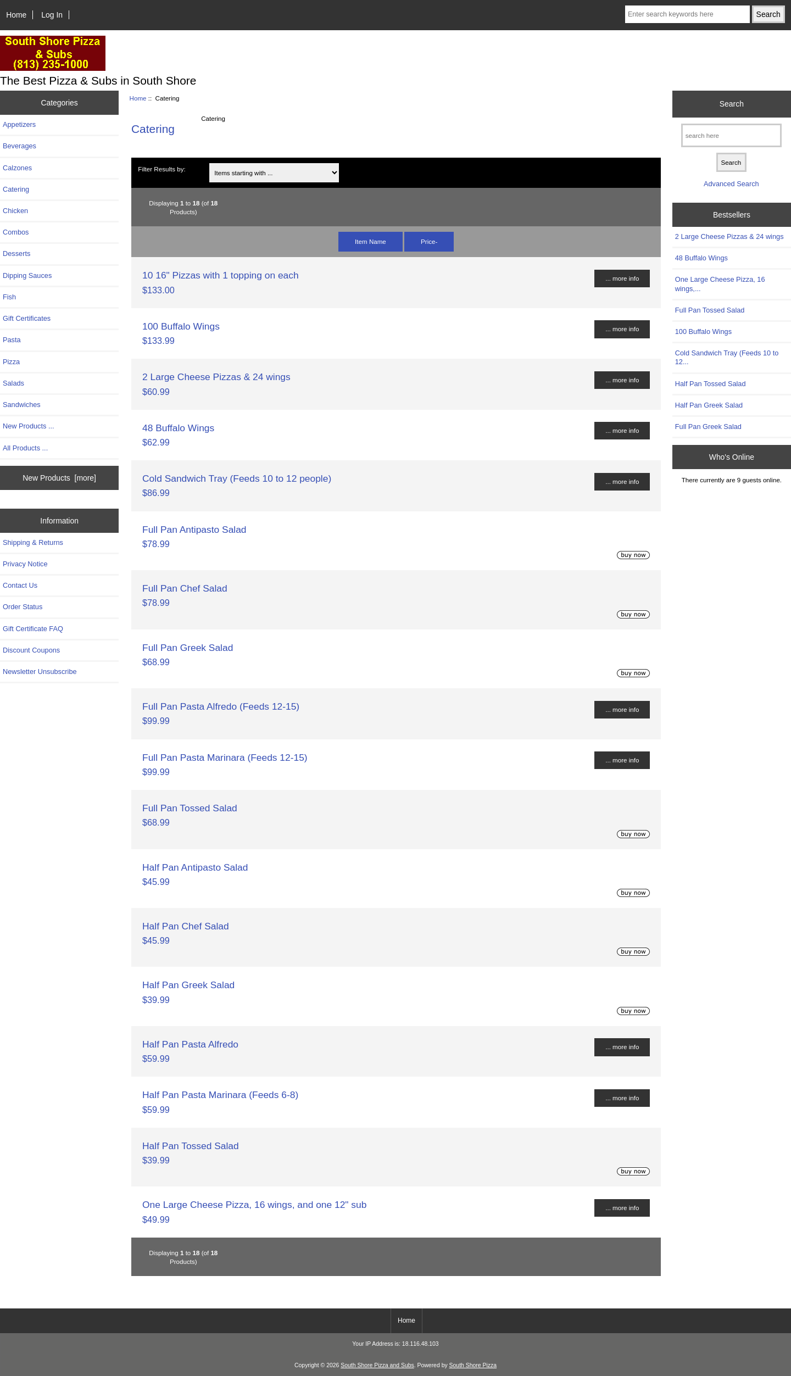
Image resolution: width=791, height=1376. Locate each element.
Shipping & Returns (33, 542)
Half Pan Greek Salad (188, 984)
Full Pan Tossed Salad (189, 808)
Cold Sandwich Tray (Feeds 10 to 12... (727, 357)
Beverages (19, 146)
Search (732, 103)
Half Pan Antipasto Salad (195, 867)
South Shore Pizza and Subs (377, 1365)
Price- (429, 241)
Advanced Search (731, 184)
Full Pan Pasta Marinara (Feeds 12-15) (225, 757)
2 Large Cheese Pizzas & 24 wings (216, 376)
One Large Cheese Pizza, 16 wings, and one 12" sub (254, 1204)
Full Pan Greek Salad (187, 647)
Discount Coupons (31, 650)
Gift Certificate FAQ (33, 629)
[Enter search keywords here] (687, 14)
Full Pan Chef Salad (184, 588)
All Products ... (25, 448)
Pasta (12, 340)
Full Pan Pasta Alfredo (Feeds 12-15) (220, 706)
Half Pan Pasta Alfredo (190, 1044)
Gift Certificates (27, 318)
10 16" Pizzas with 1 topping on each (220, 275)
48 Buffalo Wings (178, 427)
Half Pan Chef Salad (185, 926)
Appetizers (19, 124)
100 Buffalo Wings (181, 326)
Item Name (370, 241)
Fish (9, 297)
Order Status (22, 607)
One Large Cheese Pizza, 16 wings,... (720, 283)
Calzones (17, 168)
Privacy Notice (25, 564)
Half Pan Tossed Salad (190, 1145)
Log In (52, 14)
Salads (13, 383)
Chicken (15, 211)
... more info (622, 278)
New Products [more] (59, 477)
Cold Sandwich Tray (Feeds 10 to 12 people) (236, 478)
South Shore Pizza (473, 1365)
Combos (16, 232)
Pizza (11, 362)
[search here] (731, 135)
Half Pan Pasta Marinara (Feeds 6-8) (220, 1094)
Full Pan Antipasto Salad (194, 529)
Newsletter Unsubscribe (40, 671)
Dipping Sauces (27, 275)
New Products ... (28, 426)
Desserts (16, 253)
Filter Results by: (161, 168)
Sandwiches (22, 404)
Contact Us (20, 585)
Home (16, 14)
